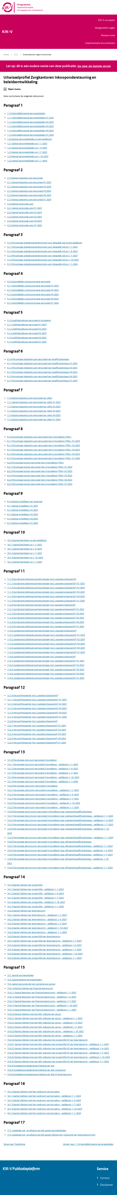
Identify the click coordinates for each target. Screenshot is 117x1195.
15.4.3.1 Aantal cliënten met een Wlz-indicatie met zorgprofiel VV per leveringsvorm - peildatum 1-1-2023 (58, 1044)
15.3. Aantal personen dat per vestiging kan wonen (31, 984)
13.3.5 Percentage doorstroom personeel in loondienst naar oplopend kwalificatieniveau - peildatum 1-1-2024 (60, 837)
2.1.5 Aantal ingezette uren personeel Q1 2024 (29, 199)
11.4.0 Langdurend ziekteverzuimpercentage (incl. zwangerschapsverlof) (41, 656)
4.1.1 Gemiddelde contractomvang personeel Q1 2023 (33, 285)
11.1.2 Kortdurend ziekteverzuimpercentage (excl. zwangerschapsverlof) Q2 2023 (46, 587)
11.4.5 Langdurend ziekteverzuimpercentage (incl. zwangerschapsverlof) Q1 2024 (45, 678)
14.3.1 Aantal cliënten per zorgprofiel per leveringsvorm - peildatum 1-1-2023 (44, 940)
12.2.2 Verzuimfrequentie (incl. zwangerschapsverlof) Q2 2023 (36, 729)
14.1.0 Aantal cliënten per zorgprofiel (24, 885)
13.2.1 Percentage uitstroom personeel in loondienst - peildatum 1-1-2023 (43, 790)
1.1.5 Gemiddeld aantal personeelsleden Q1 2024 (30, 135)
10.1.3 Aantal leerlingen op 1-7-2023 (24, 553)
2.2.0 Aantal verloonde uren (20, 204)
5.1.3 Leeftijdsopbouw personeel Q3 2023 (26, 333)
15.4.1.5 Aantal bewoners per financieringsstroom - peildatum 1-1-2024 (41, 1009)
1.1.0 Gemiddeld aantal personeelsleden (26, 113)
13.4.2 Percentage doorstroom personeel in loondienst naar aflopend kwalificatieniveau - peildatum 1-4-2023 (60, 850)
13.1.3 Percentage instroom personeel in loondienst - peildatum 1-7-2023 (42, 773)
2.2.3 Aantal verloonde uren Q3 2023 (24, 216)
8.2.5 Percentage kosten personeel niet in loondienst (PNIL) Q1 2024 (39, 484)
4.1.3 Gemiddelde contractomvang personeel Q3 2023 (33, 294)
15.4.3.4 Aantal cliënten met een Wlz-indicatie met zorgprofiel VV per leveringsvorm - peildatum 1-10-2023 (58, 1057)
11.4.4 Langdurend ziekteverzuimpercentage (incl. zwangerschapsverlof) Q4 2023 (45, 673)
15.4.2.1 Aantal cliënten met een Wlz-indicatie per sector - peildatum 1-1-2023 (44, 1018)
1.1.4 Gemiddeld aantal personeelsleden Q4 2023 (30, 130)
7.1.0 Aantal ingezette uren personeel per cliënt (29, 398)
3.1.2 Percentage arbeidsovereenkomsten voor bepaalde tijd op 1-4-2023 (42, 251)
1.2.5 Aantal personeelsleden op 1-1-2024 (27, 160)
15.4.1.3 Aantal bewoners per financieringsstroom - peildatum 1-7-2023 (41, 1001)
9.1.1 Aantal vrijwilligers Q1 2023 (22, 505)
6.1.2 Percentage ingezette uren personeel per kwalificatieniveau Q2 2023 (42, 367)
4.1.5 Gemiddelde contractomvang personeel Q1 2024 (33, 303)
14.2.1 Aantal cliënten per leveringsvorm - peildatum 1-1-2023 (37, 915)
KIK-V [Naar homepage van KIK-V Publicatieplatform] (7, 32)
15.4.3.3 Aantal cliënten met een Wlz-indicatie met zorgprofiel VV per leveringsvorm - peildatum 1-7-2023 (58, 1052)
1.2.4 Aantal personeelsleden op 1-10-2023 (27, 156)
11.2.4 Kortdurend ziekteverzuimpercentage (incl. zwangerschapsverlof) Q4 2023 (45, 622)
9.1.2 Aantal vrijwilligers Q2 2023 (22, 510)
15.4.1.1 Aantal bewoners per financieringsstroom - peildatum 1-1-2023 (41, 992)
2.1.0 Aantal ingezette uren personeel (25, 178)
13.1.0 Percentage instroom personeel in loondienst (32, 760)
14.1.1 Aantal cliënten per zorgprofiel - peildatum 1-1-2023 (35, 889)
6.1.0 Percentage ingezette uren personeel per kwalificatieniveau (38, 359)
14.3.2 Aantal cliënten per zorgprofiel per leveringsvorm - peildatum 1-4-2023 (44, 945)
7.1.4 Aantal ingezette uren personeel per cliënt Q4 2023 (34, 415)
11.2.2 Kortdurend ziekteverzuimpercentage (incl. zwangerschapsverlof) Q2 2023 (45, 613)
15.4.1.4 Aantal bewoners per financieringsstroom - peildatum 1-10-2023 (42, 1005)
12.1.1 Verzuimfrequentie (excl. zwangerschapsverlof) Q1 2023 (37, 699)
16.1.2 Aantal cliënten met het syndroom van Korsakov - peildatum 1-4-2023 (44, 1100)
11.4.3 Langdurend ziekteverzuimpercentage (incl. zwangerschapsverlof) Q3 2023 (45, 669)
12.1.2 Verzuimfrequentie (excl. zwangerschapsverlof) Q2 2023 (37, 704)
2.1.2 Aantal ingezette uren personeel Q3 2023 (29, 190)
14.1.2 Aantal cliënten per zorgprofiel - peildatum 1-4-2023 (35, 893)
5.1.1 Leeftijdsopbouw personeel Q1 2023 (26, 324)
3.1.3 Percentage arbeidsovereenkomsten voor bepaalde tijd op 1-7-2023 (42, 255)
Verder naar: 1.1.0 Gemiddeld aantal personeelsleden (88, 1144)
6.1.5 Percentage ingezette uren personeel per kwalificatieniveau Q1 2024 (42, 380)
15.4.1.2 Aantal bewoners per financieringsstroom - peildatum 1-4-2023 (41, 996)
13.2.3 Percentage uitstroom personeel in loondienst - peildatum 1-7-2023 (43, 798)
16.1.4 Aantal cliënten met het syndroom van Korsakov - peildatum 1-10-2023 (44, 1108)
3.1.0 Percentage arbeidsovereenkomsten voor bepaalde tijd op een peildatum (44, 242)
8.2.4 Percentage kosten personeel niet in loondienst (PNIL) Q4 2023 (39, 480)
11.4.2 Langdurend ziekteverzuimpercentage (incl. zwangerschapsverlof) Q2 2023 (45, 665)
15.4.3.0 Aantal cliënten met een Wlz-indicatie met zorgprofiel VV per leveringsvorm (47, 1040)
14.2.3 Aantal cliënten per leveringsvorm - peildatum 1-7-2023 (37, 923)
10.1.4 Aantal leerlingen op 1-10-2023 (25, 557)
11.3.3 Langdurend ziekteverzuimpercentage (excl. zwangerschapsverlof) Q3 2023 (46, 643)
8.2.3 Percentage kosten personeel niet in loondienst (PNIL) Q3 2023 (39, 475)
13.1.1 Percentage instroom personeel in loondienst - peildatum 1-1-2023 (42, 764)
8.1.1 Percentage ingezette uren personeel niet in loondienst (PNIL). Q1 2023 (43, 441)
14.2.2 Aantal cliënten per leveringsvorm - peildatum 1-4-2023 (37, 919)
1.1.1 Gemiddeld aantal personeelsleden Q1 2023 (30, 117)
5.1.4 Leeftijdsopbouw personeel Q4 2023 (26, 337)
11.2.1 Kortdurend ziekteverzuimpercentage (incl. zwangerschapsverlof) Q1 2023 (45, 609)
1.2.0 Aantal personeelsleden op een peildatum (29, 139)
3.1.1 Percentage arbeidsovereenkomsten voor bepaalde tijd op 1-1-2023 (42, 247)
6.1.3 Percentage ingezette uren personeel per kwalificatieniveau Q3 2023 (42, 372)
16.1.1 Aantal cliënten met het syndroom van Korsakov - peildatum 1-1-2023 (44, 1096)
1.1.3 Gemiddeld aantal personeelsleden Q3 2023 (30, 126)
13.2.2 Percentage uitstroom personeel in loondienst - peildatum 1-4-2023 (43, 794)
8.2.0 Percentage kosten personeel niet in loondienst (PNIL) (35, 462)
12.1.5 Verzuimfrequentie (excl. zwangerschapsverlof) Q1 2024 (37, 716)
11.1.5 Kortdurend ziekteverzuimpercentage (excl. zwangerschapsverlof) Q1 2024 (46, 600)
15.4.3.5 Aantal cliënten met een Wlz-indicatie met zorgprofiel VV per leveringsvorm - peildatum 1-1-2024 (58, 1061)
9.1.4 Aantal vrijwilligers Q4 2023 (22, 518)
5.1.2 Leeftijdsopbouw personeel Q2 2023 (26, 329)
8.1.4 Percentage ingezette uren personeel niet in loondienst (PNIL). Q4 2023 (43, 454)
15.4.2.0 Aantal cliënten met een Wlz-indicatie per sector (34, 1014)
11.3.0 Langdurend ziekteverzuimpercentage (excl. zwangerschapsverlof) (42, 630)
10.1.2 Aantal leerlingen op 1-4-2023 (24, 548)
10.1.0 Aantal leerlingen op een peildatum (27, 540)
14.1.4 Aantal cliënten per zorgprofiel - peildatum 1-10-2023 (36, 902)
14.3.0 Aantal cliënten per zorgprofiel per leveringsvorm (33, 936)
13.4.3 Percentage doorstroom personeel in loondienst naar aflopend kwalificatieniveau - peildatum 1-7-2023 (60, 854)
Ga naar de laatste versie (94, 66)
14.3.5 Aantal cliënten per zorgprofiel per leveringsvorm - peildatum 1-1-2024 (44, 958)
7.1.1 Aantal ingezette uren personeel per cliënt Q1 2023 (34, 402)
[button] (5, 89)
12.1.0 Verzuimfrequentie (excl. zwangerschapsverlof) (32, 695)
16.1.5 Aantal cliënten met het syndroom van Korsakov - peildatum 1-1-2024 (44, 1113)
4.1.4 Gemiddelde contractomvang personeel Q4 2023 (33, 298)
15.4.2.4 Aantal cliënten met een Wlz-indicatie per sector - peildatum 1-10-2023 (45, 1031)
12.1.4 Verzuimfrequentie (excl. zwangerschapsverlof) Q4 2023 (37, 712)
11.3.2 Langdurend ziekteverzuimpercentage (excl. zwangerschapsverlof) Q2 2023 (46, 639)
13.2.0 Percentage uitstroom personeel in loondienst (32, 785)
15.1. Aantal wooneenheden (20, 975)
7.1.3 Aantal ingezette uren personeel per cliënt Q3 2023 (34, 411)
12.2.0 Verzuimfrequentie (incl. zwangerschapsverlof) (32, 721)
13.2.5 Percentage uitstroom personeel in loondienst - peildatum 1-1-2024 (43, 807)
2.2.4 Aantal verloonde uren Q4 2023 (24, 221)
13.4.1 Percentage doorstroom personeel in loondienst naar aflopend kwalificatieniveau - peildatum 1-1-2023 (60, 846)
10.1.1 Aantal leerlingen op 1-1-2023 (24, 544)
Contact (105, 1178)
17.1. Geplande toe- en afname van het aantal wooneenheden (36, 1130)
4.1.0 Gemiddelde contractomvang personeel (28, 281)
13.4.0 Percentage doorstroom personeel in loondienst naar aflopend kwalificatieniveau (49, 841)
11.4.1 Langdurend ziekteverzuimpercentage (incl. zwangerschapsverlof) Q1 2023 (45, 660)
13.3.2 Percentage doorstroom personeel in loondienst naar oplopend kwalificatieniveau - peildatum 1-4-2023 (60, 820)
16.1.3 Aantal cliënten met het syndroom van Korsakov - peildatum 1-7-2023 (44, 1104)
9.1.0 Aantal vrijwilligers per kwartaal (24, 501)
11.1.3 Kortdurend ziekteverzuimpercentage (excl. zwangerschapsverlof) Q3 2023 (46, 592)
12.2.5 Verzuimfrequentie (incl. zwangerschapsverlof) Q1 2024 (36, 742)
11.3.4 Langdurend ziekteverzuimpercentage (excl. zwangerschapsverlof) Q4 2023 (46, 648)
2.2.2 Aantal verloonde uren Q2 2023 (24, 212)
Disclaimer (106, 1185)
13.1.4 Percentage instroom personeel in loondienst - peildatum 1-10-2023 (43, 777)
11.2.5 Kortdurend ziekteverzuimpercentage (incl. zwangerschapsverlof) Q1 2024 (45, 626)
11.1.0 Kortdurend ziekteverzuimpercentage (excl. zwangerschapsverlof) (41, 579)
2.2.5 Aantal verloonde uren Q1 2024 (24, 225)
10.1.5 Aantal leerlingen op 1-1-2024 (24, 561)
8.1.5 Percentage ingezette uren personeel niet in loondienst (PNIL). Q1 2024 (43, 458)
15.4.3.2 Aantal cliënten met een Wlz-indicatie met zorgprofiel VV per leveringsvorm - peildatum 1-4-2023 (58, 1048)
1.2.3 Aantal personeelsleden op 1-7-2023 (27, 152)
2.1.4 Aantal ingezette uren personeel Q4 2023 (29, 195)
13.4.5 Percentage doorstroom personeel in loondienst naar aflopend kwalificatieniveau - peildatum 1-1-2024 (60, 867)
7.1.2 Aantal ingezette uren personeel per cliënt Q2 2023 (34, 406)
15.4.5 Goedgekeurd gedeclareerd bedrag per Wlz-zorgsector (36, 1070)
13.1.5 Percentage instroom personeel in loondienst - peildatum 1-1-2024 (42, 781)
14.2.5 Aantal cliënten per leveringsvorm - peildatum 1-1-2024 (37, 932)
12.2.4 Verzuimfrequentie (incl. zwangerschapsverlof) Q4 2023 (36, 738)
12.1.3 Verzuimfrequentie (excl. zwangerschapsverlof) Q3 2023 (37, 708)
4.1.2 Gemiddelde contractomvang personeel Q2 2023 (33, 290)
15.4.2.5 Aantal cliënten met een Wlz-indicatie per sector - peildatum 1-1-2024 (44, 1035)
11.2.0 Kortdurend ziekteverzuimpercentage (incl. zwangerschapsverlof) (41, 605)
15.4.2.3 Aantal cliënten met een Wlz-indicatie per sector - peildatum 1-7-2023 (44, 1027)
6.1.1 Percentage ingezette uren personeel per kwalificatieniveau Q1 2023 (42, 363)
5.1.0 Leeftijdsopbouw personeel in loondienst (29, 320)
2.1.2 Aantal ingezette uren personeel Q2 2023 (29, 186)
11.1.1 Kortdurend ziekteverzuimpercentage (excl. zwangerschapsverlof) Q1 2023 (46, 583)
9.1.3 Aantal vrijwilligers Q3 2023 (22, 514)
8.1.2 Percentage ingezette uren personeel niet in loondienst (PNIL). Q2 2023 (43, 445)
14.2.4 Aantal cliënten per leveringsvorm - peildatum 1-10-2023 (37, 928)
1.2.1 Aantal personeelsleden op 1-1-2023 (27, 143)
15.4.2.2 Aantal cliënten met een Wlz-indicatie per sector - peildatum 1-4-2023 (44, 1022)
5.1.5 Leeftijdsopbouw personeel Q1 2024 (26, 341)
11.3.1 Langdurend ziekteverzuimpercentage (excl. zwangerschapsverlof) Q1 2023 (46, 635)
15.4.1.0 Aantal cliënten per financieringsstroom (30, 988)
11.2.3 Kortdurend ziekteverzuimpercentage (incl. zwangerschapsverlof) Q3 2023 (45, 617)
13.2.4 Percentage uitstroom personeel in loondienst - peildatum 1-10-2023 (43, 803)
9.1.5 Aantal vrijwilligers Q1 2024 (22, 523)
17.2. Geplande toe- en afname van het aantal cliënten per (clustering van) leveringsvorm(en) (51, 1134)
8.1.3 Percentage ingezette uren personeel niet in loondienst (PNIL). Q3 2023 (43, 449)
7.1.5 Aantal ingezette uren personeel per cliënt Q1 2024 (34, 419)
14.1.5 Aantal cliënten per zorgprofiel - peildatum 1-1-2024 (35, 906)
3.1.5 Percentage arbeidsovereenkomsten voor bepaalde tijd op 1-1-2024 (42, 264)
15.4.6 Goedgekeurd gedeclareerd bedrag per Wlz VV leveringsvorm (39, 1074)
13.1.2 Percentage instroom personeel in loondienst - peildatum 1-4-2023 (42, 768)
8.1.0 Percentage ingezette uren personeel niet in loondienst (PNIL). (39, 436)
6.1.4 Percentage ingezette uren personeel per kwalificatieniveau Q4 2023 (42, 376)
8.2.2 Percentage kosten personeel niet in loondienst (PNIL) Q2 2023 (39, 471)
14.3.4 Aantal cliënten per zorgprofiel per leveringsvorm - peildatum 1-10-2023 (45, 953)
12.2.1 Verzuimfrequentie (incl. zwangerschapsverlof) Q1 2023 (36, 725)
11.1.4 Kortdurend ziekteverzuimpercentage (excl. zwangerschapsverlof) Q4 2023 (46, 596)
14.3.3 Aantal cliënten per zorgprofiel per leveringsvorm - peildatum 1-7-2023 (44, 949)
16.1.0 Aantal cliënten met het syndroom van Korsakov (33, 1091)
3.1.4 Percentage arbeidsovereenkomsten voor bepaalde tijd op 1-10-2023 (43, 259)
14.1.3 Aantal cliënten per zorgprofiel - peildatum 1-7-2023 (35, 897)
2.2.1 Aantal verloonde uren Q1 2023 (24, 208)
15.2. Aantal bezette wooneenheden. (24, 979)
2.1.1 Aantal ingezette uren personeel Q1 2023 (29, 182)
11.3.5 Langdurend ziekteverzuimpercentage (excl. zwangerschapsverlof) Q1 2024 (46, 652)
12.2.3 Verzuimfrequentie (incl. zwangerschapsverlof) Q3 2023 (36, 734)
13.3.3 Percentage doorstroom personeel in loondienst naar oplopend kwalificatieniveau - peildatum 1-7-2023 (60, 824)
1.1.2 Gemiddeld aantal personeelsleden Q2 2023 (30, 122)
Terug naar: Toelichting (14, 1144)
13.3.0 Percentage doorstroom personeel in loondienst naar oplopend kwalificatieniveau (49, 811)
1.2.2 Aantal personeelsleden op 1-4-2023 (27, 147)
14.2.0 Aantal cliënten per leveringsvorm (26, 910)
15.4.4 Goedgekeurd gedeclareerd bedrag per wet (30, 1065)
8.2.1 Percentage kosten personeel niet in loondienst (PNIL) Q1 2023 (39, 467)
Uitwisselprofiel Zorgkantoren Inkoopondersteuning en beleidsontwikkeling (50, 79)
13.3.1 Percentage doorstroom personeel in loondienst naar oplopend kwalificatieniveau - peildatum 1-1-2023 (60, 816)
